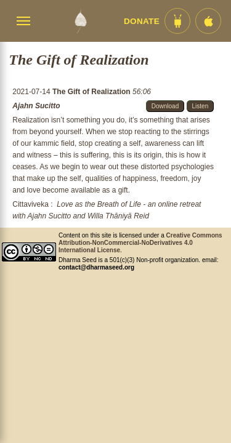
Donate (142, 21)
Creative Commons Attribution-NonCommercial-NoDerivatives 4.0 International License (140, 242)
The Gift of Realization (92, 91)
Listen (200, 106)
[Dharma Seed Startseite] (80, 20)
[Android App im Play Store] (177, 21)
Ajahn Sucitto (36, 106)
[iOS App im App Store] (208, 21)
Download (165, 106)
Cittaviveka (30, 204)
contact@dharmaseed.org (96, 267)
